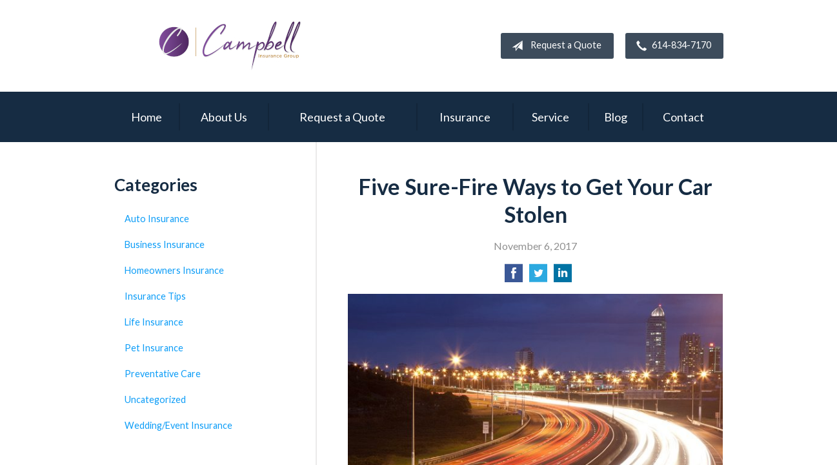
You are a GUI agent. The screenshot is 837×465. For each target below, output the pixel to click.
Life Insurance (154, 321)
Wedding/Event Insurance (178, 425)
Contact (683, 117)
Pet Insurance (154, 347)
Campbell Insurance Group (230, 46)
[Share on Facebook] (514, 277)
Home (146, 117)
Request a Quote (554, 46)
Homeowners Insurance (174, 270)
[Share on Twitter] (538, 277)
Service (550, 117)
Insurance (464, 117)
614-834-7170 (671, 46)
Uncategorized (155, 399)
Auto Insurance (157, 218)
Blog (615, 117)
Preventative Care (163, 373)
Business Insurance (165, 244)
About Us (224, 117)
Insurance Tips (155, 296)
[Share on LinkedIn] (563, 277)
